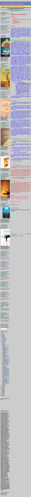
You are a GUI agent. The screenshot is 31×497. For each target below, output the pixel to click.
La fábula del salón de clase (5, 361)
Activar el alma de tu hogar (5, 362)
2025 (2, 334)
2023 (2, 336)
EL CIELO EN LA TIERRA (12, 4)
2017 (2, 389)
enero (3, 385)
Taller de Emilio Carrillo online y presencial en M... (6, 371)
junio (3, 342)
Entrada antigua (27, 233)
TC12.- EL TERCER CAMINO (5, 356)
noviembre (3, 338)
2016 (2, 390)
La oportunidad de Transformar (4, 353)
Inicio (21, 233)
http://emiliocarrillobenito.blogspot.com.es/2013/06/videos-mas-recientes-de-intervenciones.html (5, 309)
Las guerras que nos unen (5, 375)
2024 (2, 335)
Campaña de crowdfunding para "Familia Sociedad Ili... (6, 372)
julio (3, 341)
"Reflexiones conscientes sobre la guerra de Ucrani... (6, 374)
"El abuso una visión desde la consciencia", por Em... (6, 359)
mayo (3, 343)
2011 (2, 394)
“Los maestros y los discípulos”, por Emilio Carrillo (5, 358)
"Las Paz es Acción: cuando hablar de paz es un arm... (5, 369)
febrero (3, 384)
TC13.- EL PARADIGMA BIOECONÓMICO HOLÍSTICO (5, 349)
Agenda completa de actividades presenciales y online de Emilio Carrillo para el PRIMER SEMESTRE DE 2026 (15, 10)
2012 (2, 393)
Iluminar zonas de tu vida (5, 352)
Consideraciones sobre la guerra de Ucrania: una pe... (5, 364)
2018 (2, 388)
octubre (3, 339)
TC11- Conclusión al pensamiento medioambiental (4, 367)
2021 (2, 386)
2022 (2, 337)
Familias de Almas (4, 346)
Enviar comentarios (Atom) (19, 235)
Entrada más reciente (14, 233)
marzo (3, 344)
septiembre (3, 340)
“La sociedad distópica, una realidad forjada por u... (5, 379)
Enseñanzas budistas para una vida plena (5, 355)
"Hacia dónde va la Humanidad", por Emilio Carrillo (5, 351)
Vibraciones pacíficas (5, 373)
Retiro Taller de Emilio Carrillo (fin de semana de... (6, 360)
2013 (2, 392)
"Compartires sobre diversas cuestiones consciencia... (5, 370)
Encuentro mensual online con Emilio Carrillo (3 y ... (6, 381)
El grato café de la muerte (5, 382)
